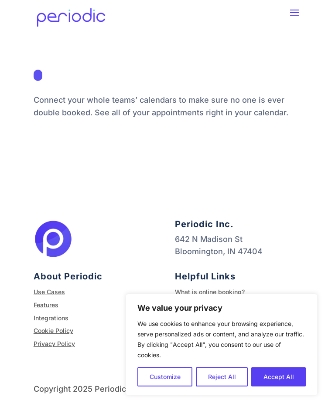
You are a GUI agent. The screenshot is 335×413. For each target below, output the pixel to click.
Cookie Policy (53, 330)
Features (46, 305)
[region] (222, 345)
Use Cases (49, 291)
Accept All (278, 376)
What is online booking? (210, 291)
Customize (165, 376)
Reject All (222, 376)
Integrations (51, 318)
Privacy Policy (54, 343)
